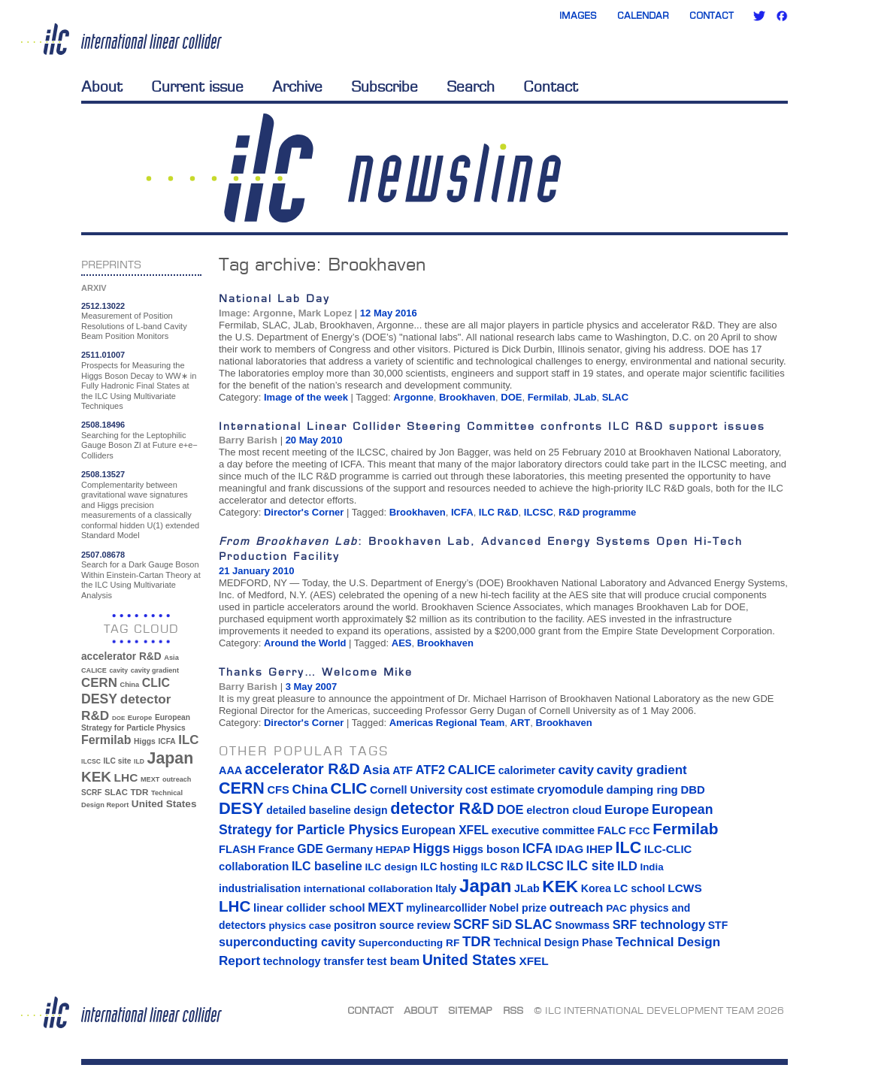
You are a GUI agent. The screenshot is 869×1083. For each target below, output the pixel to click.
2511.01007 (103, 354)
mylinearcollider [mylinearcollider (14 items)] (446, 908)
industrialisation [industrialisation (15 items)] (260, 888)
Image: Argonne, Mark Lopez (285, 313)
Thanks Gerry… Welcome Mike (316, 671)
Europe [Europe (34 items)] (140, 717)
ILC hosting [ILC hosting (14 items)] (449, 867)
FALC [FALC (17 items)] (612, 830)
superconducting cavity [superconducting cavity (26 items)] (287, 941)
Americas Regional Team (447, 722)
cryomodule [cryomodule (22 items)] (570, 789)
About (102, 86)
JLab (585, 397)
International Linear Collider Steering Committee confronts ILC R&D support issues (492, 425)
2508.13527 (103, 474)
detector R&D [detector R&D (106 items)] (442, 808)
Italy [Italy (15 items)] (445, 888)
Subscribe (384, 86)
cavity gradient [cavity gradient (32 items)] (155, 670)
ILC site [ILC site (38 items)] (118, 761)
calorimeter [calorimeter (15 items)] (527, 770)
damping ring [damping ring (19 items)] (642, 789)
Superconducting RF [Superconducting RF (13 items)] (409, 942)
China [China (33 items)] (129, 684)
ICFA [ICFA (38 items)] (166, 741)
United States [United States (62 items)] (164, 803)
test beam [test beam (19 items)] (393, 960)
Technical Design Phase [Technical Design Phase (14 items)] (553, 942)
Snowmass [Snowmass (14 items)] (582, 925)
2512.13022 (103, 305)
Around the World (305, 643)
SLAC (615, 397)
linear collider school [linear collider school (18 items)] (309, 908)
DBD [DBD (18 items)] (692, 790)
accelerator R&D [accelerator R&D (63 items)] (121, 656)
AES (402, 643)
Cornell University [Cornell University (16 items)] (416, 790)
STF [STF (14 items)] (718, 925)
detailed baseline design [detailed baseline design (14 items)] (326, 810)
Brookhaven (467, 397)
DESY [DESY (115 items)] (99, 698)
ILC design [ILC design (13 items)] (391, 867)
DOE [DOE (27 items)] (118, 718)
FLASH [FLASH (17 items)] (237, 849)
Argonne (413, 397)
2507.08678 (103, 554)
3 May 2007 (312, 686)
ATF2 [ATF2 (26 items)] (430, 769)
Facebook (782, 16)
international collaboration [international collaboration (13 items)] (368, 888)
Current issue (197, 86)
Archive (297, 86)
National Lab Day (274, 298)
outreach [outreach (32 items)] (176, 779)
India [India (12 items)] (651, 867)
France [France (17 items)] (277, 849)
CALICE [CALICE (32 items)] (94, 670)
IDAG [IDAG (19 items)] (570, 849)
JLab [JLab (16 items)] (527, 888)
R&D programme (597, 512)
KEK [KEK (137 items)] (96, 777)
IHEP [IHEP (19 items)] (599, 849)
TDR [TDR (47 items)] (139, 792)
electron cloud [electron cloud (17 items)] (563, 810)
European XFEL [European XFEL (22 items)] (445, 830)
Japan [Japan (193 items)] (170, 758)
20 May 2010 (314, 440)
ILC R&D (499, 512)
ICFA (462, 512)
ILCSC (538, 512)
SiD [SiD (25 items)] (502, 924)
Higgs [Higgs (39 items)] (145, 741)
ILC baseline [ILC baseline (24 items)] (327, 866)
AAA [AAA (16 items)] (230, 770)
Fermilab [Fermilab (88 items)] (106, 740)
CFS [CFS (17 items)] (278, 790)
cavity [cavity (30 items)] (119, 670)
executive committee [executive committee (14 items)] (543, 830)
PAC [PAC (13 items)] (616, 908)
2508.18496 (103, 424)
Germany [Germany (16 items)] (348, 849)
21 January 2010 (256, 570)
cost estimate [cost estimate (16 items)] (499, 790)
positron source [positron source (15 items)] (374, 925)
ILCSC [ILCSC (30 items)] (91, 761)
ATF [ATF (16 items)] (402, 770)
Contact (711, 15)
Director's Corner (304, 512)
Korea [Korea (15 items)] (596, 888)
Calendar (643, 15)
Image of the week (306, 397)
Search (471, 86)
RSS (513, 1010)
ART (520, 722)
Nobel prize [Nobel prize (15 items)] (518, 908)
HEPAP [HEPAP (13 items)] (393, 849)
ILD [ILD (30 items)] (139, 761)
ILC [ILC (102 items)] (188, 740)
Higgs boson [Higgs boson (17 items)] (486, 849)
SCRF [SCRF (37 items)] (91, 792)
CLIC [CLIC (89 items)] (156, 682)
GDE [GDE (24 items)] (310, 849)
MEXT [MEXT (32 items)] (150, 779)
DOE (511, 397)
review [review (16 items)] (433, 925)
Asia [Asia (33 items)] (171, 657)
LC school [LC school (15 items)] (639, 888)
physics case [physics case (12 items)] (299, 925)
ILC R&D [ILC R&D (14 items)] (501, 867)
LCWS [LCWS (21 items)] (684, 888)
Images (578, 15)
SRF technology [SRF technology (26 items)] (659, 924)
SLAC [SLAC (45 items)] (116, 792)
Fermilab (548, 397)
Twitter (759, 16)
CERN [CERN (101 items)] (99, 683)
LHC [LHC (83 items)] (126, 777)
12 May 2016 (388, 313)
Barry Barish (248, 440)
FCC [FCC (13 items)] (639, 830)
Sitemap (470, 1010)
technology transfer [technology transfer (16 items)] (313, 961)
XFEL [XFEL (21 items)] (533, 960)
